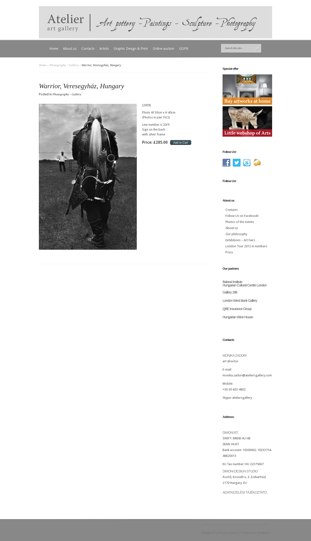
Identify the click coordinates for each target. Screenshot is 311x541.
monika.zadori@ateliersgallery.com (247, 375)
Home (53, 49)
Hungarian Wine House (238, 317)
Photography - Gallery (64, 65)
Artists (104, 49)
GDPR (183, 49)
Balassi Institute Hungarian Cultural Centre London (245, 283)
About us (70, 49)
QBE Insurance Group (237, 309)
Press (229, 252)
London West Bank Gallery (240, 300)
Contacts (88, 49)
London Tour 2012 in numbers (246, 246)
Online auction (163, 49)
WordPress (263, 532)
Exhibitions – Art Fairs (240, 240)
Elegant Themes (227, 532)
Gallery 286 (230, 292)
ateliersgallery (242, 397)
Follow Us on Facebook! (242, 216)
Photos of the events (239, 222)
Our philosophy (236, 234)
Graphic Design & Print (131, 49)
